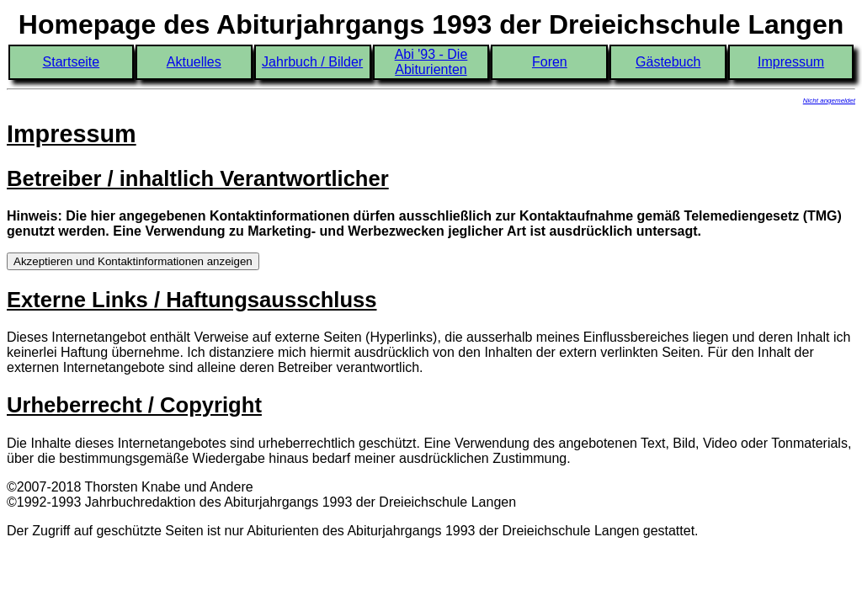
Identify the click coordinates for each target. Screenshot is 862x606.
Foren (549, 62)
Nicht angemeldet (829, 100)
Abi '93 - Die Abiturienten (431, 62)
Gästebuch (668, 62)
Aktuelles (194, 62)
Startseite (71, 62)
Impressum (791, 62)
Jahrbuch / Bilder (312, 62)
